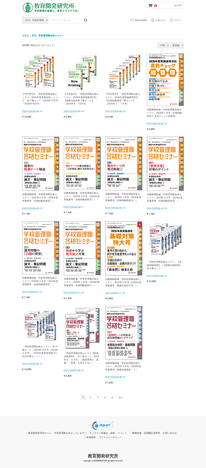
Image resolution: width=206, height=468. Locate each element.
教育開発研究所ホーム (39, 433)
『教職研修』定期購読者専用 (145, 433)
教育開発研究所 (103, 455)
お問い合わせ (170, 433)
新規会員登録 (138, 20)
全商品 (25, 35)
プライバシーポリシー (110, 437)
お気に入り (158, 20)
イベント (122, 433)
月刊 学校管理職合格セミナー (47, 35)
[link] (103, 426)
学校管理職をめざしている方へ (70, 433)
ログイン (175, 20)
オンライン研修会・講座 (102, 433)
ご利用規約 (90, 437)
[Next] (121, 397)
